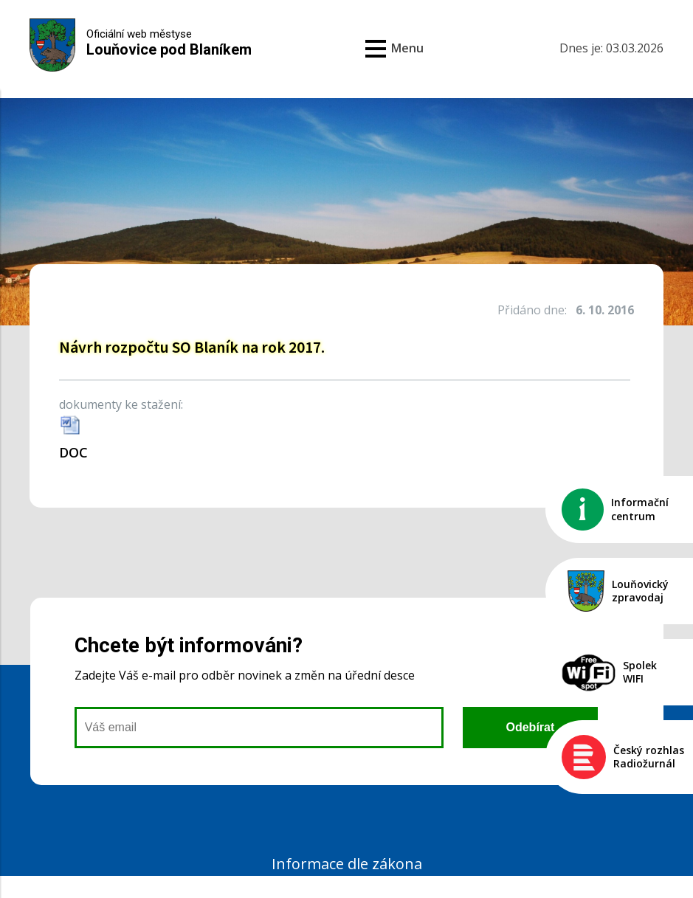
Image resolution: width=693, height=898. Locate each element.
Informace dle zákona (347, 864)
